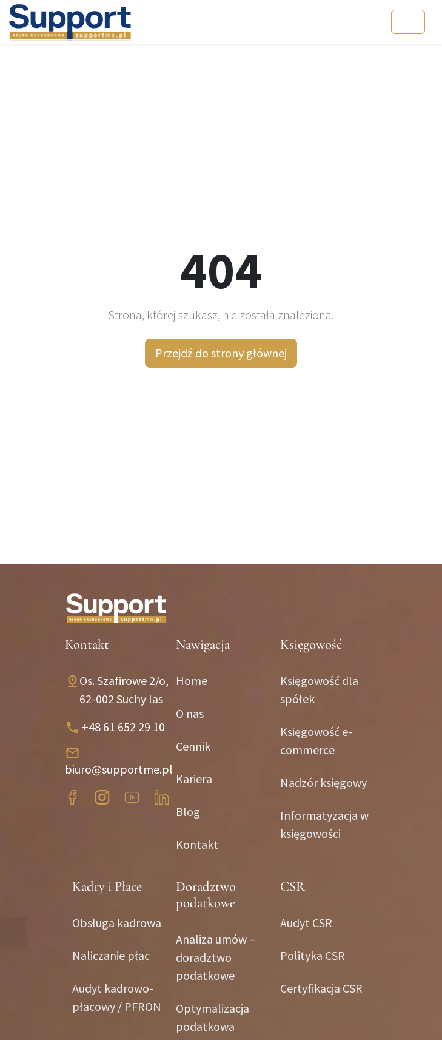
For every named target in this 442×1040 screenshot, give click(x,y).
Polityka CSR (312, 955)
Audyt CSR (306, 922)
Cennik (193, 746)
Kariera (194, 778)
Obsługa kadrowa (116, 922)
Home (191, 680)
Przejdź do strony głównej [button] (221, 352)
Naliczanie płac (111, 955)
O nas (190, 713)
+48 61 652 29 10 (123, 726)
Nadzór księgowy (323, 782)
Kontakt (197, 844)
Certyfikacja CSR (321, 988)
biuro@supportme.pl (119, 769)
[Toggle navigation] (408, 22)
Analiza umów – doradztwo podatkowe (215, 957)
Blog (188, 811)
